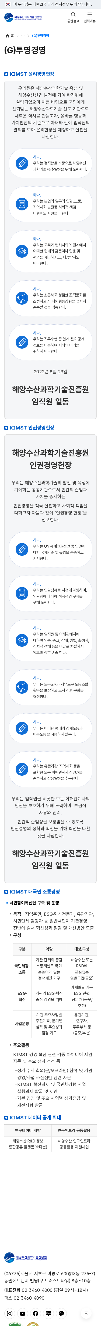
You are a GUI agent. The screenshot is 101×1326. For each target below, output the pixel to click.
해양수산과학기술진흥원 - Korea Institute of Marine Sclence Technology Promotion (22, 17)
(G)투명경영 (40, 36)
